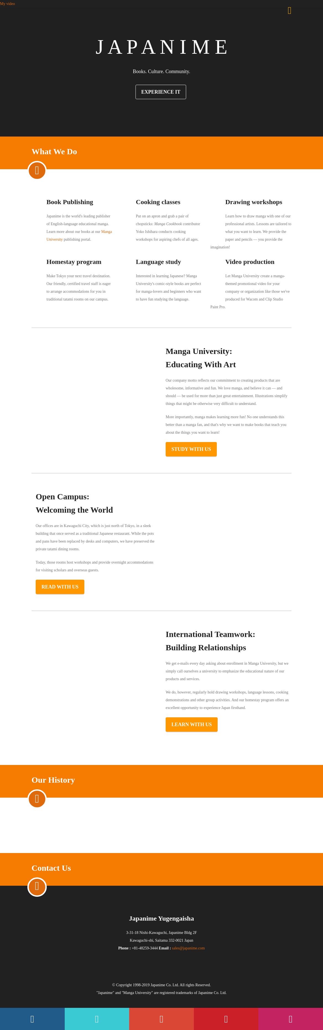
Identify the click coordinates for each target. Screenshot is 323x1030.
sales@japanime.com (188, 948)
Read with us (60, 587)
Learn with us (191, 724)
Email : (165, 948)
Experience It (161, 92)
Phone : (124, 948)
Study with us (191, 449)
